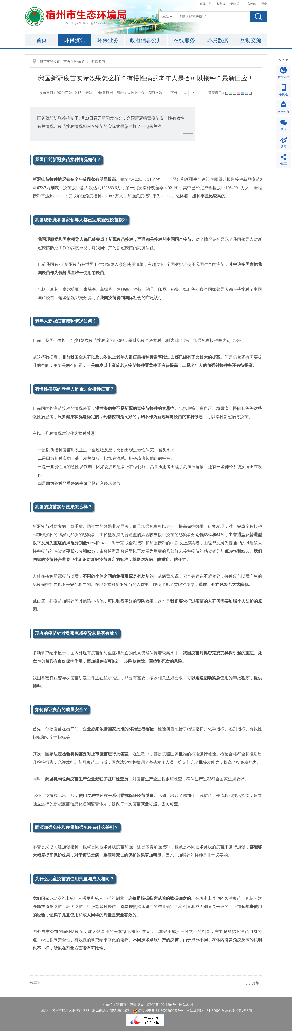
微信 (283, 129)
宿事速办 (283, 111)
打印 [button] (255, 983)
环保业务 (108, 40)
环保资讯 (74, 40)
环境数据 (217, 40)
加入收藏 (250, 4)
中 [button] (192, 93)
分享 (283, 164)
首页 (41, 40)
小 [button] (200, 93)
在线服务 (184, 40)
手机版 (283, 94)
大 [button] (185, 93)
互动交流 (250, 40)
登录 (264, 4)
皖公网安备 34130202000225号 (158, 1011)
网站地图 (186, 1005)
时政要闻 (98, 61)
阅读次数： (157, 93)
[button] (221, 4)
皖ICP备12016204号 (161, 1005)
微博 (283, 146)
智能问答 (283, 77)
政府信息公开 (146, 40)
